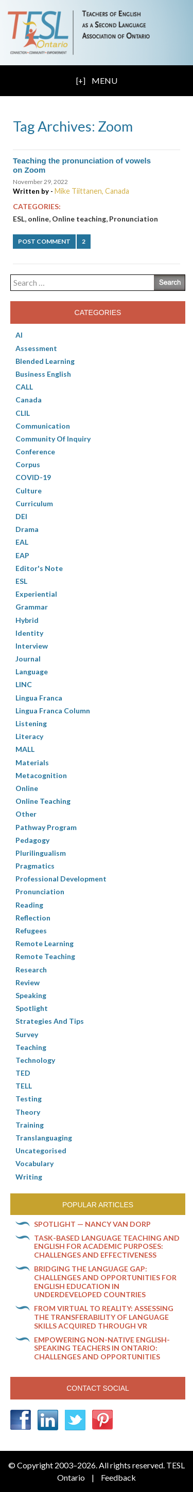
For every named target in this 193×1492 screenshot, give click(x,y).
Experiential (36, 594)
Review (27, 982)
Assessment (36, 348)
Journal (28, 658)
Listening (31, 723)
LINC (23, 684)
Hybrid (27, 620)
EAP (22, 555)
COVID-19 (33, 477)
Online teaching (79, 218)
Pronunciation (133, 218)
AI (19, 334)
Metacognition (41, 775)
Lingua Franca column (52, 710)
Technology (35, 1060)
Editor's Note (39, 568)
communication (42, 425)
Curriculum (34, 503)
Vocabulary (34, 1163)
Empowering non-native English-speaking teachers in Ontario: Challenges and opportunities (102, 1348)
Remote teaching (45, 956)
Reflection (32, 917)
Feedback (118, 1477)
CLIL (22, 413)
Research (31, 969)
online (38, 218)
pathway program (46, 827)
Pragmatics (35, 865)
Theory (27, 1112)
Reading (29, 904)
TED (22, 1073)
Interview (31, 645)
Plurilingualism (40, 853)
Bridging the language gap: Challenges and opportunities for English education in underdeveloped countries (105, 1281)
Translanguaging (43, 1137)
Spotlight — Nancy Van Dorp (92, 1224)
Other (26, 813)
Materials (32, 762)
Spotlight (31, 1008)
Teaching (30, 1047)
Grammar (31, 606)
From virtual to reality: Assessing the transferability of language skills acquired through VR (103, 1317)
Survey (26, 1034)
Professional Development (61, 878)
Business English (43, 374)
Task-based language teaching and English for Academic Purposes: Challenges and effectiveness (107, 1246)
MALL (24, 749)
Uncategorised (40, 1150)
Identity (29, 633)
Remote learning (44, 943)
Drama (27, 529)
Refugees (31, 930)
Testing (28, 1098)
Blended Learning (45, 361)
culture (28, 490)
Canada (28, 399)
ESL (19, 218)
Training (29, 1124)
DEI (21, 516)
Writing (28, 1176)
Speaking (30, 995)
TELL (23, 1085)
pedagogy (32, 840)
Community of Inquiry (53, 438)
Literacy (29, 736)
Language (31, 671)
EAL (21, 542)
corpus (27, 464)
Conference (35, 451)
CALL (24, 386)
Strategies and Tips (49, 1021)
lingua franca (38, 697)
